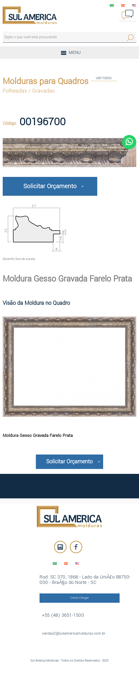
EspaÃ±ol (123, 5)
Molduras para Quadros (45, 81)
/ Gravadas (41, 91)
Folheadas (15, 91)
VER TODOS (104, 78)
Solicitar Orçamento (50, 186)
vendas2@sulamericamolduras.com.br (74, 633)
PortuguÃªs (112, 5)
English (134, 5)
